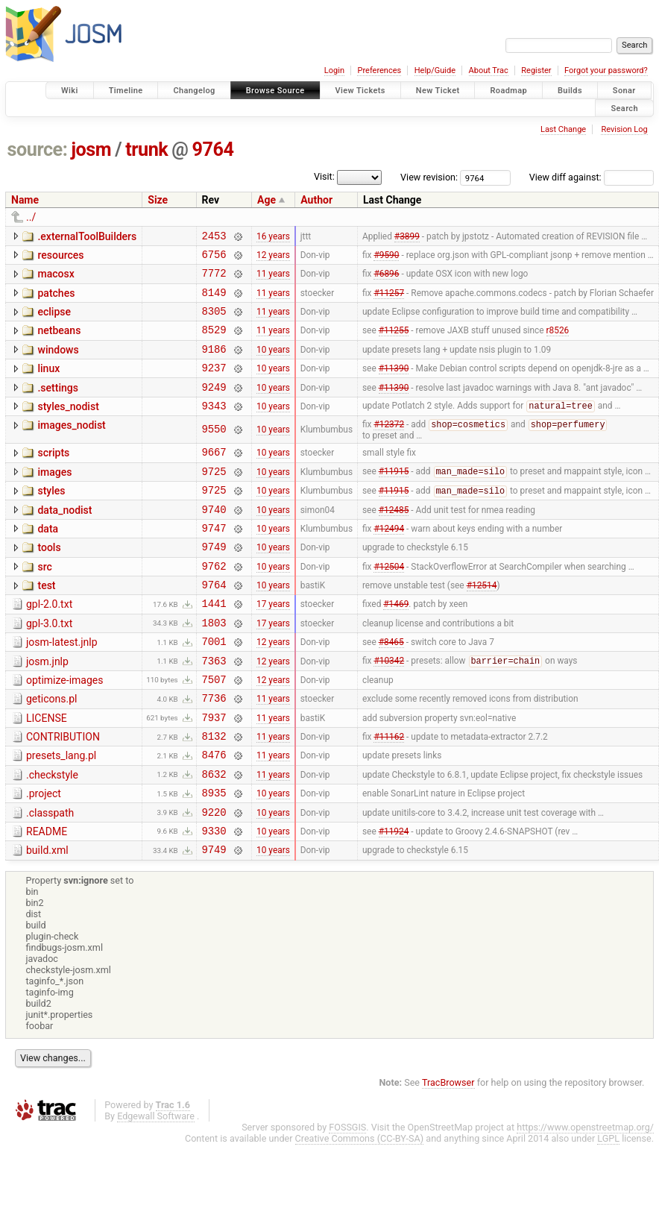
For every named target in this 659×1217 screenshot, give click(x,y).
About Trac (488, 70)
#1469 (396, 646)
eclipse (54, 321)
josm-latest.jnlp (62, 688)
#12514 (482, 625)
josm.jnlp (47, 709)
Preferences (379, 70)
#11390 (394, 385)
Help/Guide (434, 70)
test (46, 624)
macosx (55, 278)
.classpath (50, 878)
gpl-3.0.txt (49, 667)
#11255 (394, 343)
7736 (214, 752)
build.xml (47, 920)
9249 (214, 407)
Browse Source (275, 90)
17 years (273, 646)
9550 (214, 452)
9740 (214, 541)
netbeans (59, 342)
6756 (214, 258)
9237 (214, 385)
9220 (214, 879)
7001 (214, 689)
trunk (146, 149)
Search (624, 108)
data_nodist (64, 540)
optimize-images (64, 730)
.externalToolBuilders (86, 236)
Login (334, 70)
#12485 (394, 540)
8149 (214, 301)
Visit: (324, 176)
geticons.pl (52, 751)
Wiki (69, 90)
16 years (273, 237)
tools (48, 582)
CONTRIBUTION (63, 793)
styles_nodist (67, 427)
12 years (273, 258)
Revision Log (624, 129)
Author (316, 200)
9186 (214, 364)
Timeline (126, 90)
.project (43, 857)
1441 (214, 646)
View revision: (429, 177)
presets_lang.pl (61, 814)
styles (51, 518)
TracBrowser (448, 1154)
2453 (214, 237)
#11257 (388, 300)
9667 (214, 477)
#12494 (388, 561)
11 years (273, 279)
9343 (214, 428)
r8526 (558, 343)
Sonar (624, 90)
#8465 (391, 689)
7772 (214, 279)
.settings (57, 406)
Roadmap (508, 90)
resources (60, 257)
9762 (214, 604)
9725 (214, 498)
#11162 (388, 795)
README (46, 899)
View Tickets (360, 90)
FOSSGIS (347, 1199)
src (44, 603)
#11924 (394, 900)
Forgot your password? (606, 70)
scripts (53, 476)
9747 (214, 562)
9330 (214, 900)
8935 (214, 858)
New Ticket (438, 90)
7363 (214, 710)
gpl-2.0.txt (49, 645)
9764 (213, 149)
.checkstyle (52, 836)
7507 (214, 731)
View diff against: (591, 177)
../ (31, 217)
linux (48, 384)
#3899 (407, 237)
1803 (214, 668)
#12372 (388, 448)
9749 (214, 583)
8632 (214, 837)
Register (536, 70)
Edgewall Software (156, 1188)
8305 (214, 322)
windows (57, 363)
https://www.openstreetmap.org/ (585, 1199)
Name (25, 200)
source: (37, 149)
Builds (570, 90)
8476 (214, 815)
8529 (214, 343)
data (47, 561)
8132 (214, 794)
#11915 (394, 499)
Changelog (194, 90)
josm (91, 149)
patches (56, 300)
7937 (214, 774)
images (54, 497)
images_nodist (71, 447)
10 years (273, 364)
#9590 (386, 258)
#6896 (386, 279)
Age (266, 200)
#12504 (388, 604)
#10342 (388, 710)
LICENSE (46, 773)
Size (158, 200)
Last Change (563, 129)
